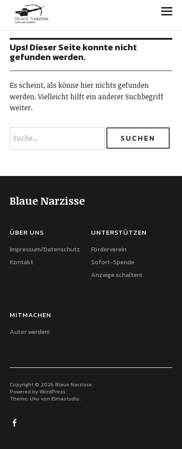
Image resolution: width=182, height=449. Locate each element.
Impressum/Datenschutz (45, 249)
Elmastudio (65, 399)
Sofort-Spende (112, 262)
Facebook (15, 422)
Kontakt (21, 262)
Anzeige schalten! (116, 275)
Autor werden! (29, 332)
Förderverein (108, 249)
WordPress (52, 392)
